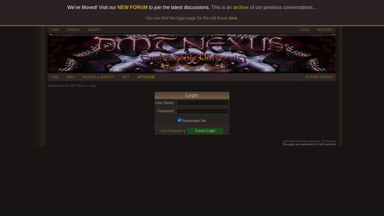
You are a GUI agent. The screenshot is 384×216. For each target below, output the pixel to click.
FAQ (55, 77)
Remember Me (194, 121)
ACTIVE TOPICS (319, 77)
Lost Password (171, 131)
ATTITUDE (145, 77)
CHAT (55, 30)
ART (125, 77)
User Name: (164, 103)
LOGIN (304, 30)
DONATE (94, 30)
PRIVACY (73, 30)
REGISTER (324, 30)
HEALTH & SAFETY (98, 77)
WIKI (70, 77)
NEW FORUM (133, 7)
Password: (166, 111)
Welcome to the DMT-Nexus (67, 85)
